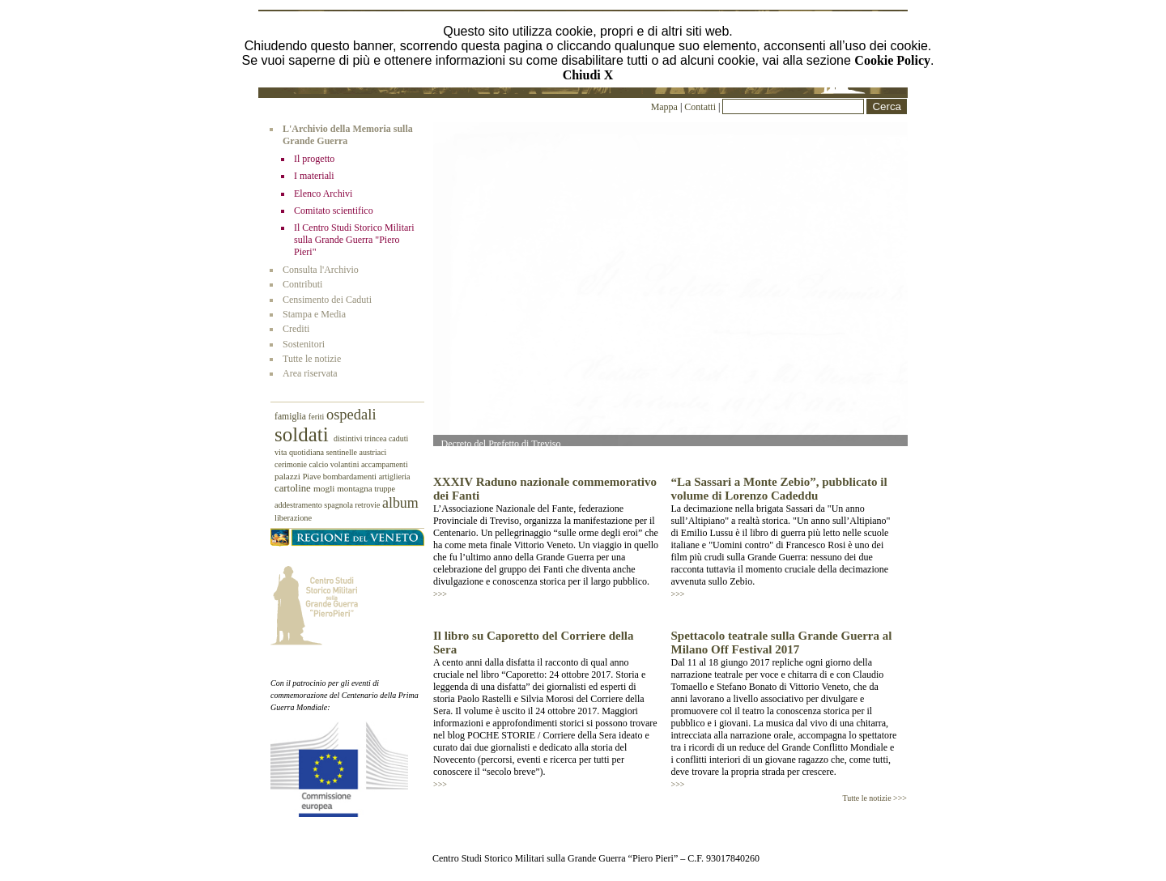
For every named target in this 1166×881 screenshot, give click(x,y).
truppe (384, 488)
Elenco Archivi (323, 193)
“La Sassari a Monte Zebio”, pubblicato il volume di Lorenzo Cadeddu (779, 488)
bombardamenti (351, 476)
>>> (440, 593)
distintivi (349, 438)
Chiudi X (588, 75)
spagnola (339, 504)
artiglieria (395, 476)
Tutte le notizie (312, 358)
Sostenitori (304, 344)
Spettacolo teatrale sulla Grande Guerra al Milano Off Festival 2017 (781, 642)
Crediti (296, 328)
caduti (398, 438)
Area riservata (310, 373)
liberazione (293, 517)
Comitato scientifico (333, 210)
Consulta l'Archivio (321, 269)
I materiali (314, 175)
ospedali (351, 414)
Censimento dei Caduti (327, 299)
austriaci (373, 452)
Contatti (701, 107)
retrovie (368, 504)
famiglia (291, 416)
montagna (355, 488)
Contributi (302, 284)
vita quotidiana (300, 452)
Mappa (664, 107)
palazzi (288, 476)
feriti (317, 416)
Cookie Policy (892, 60)
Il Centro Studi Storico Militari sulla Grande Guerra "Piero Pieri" (354, 239)
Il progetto (314, 158)
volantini (345, 464)
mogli (325, 488)
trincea (376, 438)
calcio (319, 464)
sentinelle (343, 452)
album (400, 503)
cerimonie (291, 464)
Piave (313, 476)
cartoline (293, 488)
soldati (304, 434)
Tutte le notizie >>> (874, 798)
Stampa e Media (314, 314)
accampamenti (384, 464)
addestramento (299, 504)
